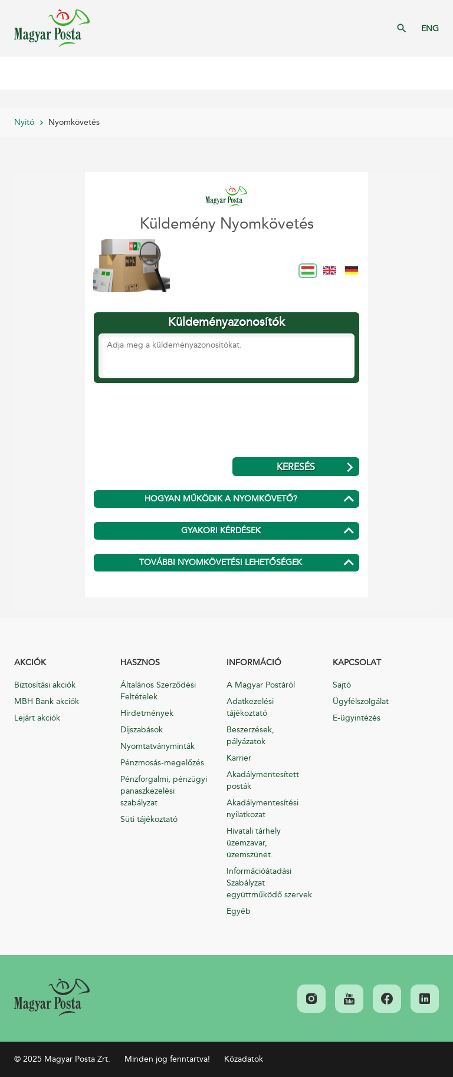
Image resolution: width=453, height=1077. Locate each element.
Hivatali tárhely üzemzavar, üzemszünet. (253, 843)
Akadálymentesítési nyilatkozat (262, 809)
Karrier (238, 758)
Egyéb (238, 911)
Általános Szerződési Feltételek (158, 691)
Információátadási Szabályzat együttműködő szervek (269, 883)
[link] (52, 997)
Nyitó (24, 122)
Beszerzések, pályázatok (250, 735)
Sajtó (342, 685)
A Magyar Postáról (260, 685)
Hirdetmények (146, 713)
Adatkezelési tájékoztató (250, 707)
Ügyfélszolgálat (361, 701)
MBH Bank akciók (46, 701)
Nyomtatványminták (157, 746)
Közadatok (243, 1059)
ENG (430, 29)
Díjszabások (141, 730)
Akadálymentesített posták (262, 780)
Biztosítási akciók (45, 685)
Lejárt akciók (37, 718)
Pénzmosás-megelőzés (162, 763)
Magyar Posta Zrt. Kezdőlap (52, 28)
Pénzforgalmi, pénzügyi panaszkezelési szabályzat (163, 791)
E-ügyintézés (356, 718)
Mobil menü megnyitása (17, 73)
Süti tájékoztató (149, 819)
